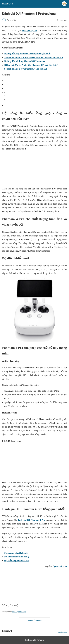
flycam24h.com (60, 566)
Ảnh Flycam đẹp (19, 612)
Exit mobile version (34, 640)
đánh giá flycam (29, 30)
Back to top (62, 632)
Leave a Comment (34, 620)
